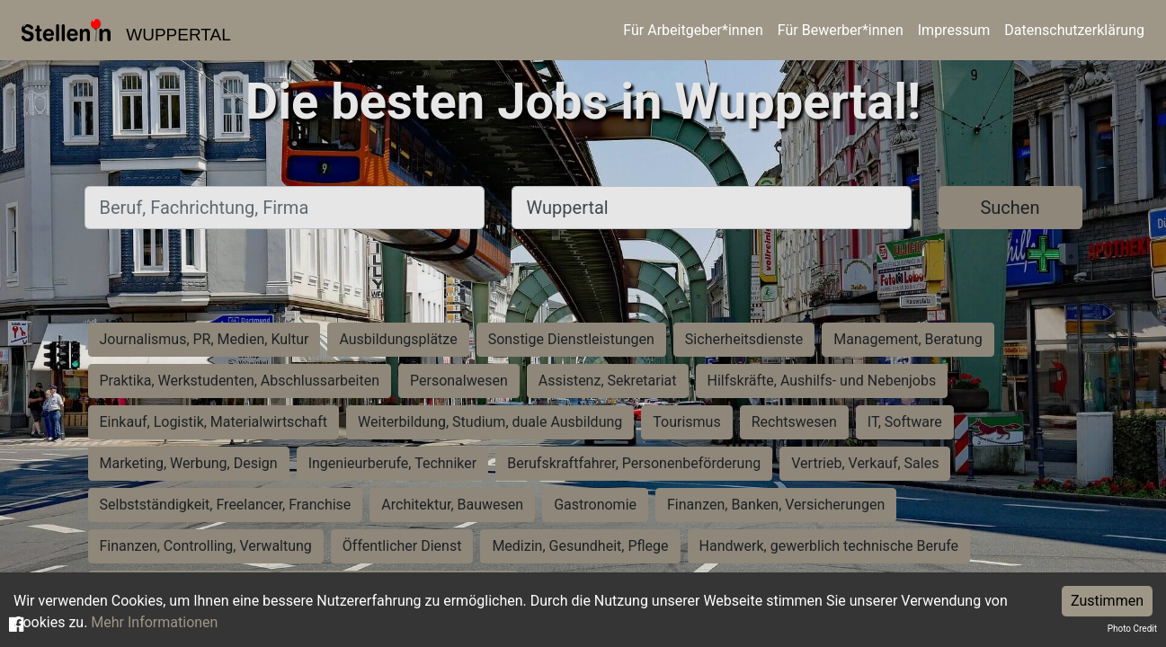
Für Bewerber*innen (840, 30)
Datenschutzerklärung (1074, 30)
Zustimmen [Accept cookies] (1107, 600)
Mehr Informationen (154, 622)
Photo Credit (1132, 629)
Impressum (954, 30)
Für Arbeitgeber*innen (692, 30)
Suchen (1009, 207)
